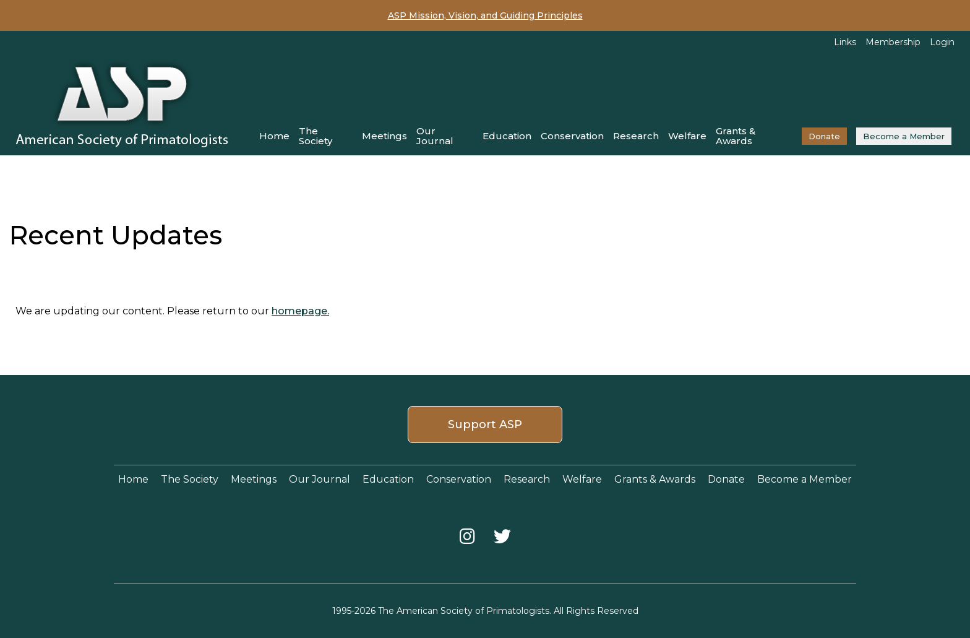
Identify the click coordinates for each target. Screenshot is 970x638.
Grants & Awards (735, 136)
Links (845, 42)
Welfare (687, 136)
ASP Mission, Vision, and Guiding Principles (485, 15)
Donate (824, 136)
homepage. (300, 311)
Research (636, 136)
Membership (893, 42)
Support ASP (485, 424)
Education (507, 136)
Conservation (572, 136)
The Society (315, 136)
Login (942, 42)
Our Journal (434, 136)
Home (274, 136)
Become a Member (904, 136)
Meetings (384, 136)
